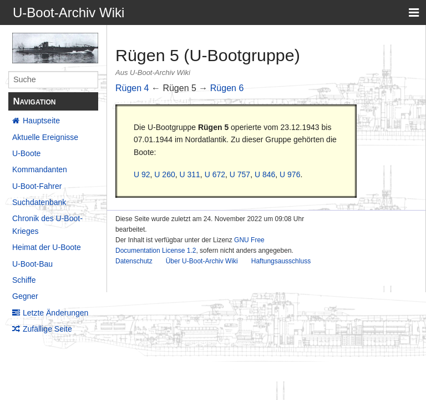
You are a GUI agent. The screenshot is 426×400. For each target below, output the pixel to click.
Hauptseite (41, 120)
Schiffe (24, 280)
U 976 (290, 174)
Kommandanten (39, 169)
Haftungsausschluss (281, 261)
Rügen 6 (227, 88)
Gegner (25, 296)
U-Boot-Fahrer (37, 186)
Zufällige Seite (47, 328)
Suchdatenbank (39, 202)
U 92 (142, 174)
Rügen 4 (132, 88)
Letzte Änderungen (55, 312)
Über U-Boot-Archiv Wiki (202, 261)
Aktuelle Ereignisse (45, 137)
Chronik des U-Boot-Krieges (47, 224)
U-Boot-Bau (32, 263)
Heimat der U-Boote (46, 247)
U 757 (240, 174)
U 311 (190, 174)
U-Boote (26, 153)
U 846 (265, 174)
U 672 (215, 174)
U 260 (164, 174)
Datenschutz (134, 261)
